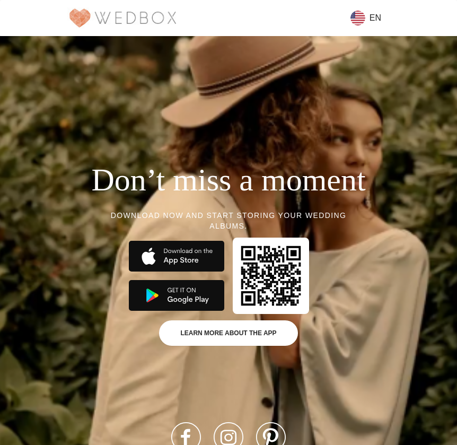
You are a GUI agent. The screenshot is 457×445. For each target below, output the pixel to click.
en (365, 18)
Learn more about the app (228, 333)
